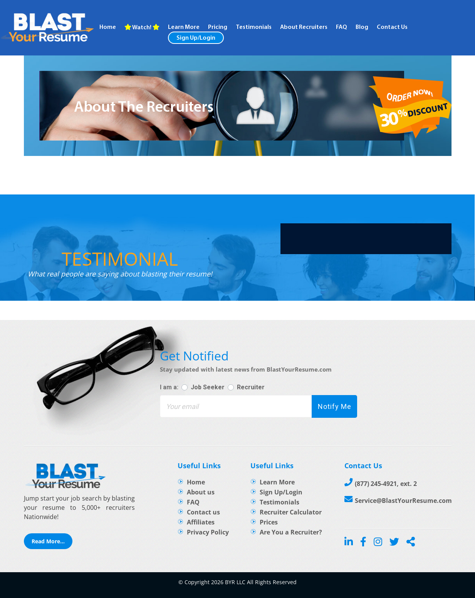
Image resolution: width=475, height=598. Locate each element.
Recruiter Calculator (291, 512)
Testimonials (254, 27)
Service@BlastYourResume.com (403, 500)
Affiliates (201, 522)
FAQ (341, 27)
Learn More (277, 482)
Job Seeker (208, 387)
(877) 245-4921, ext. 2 (386, 483)
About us (201, 492)
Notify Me (334, 406)
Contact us (203, 512)
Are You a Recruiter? (291, 532)
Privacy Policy (208, 532)
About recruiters (303, 27)
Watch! (141, 27)
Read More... (48, 541)
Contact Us (392, 27)
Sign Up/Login (195, 38)
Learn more (184, 27)
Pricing (217, 27)
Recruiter (251, 387)
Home (107, 27)
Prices (269, 522)
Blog (362, 27)
